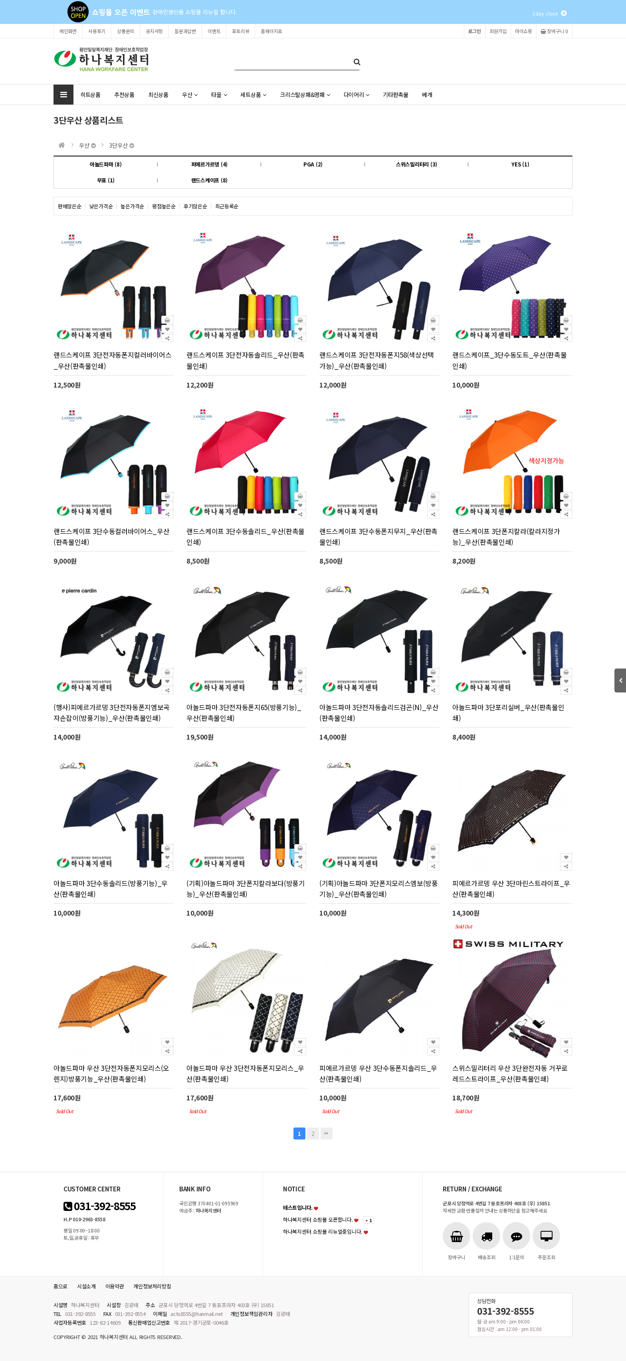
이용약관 (114, 1286)
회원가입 (498, 31)
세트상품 (253, 94)
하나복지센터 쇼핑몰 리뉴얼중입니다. (323, 1231)
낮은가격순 (101, 206)
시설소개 (86, 1286)
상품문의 (125, 31)
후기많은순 (195, 206)
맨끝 (327, 1133)
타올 (219, 94)
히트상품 (90, 94)
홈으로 (60, 1286)
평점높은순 (164, 206)
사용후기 (96, 31)
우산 (190, 94)
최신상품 (158, 94)
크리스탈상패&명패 (305, 94)
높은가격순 (132, 206)
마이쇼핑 (523, 31)
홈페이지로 (271, 31)
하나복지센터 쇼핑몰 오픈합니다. (318, 1219)
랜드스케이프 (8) (209, 180)
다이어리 (357, 94)
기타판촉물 (395, 94)
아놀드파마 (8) (106, 164)
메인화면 (68, 31)
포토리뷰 (240, 31)
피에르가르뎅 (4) (209, 164)
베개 (427, 94)
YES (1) (520, 164)
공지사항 (154, 31)
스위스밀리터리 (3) (416, 164)
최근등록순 (227, 206)
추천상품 (124, 94)
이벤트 (214, 31)
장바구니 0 (554, 31)
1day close (550, 13)
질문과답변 (185, 31)
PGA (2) (313, 164)
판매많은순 (69, 206)
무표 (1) (106, 180)
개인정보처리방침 (152, 1286)
